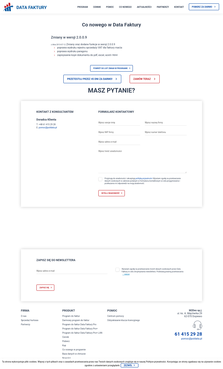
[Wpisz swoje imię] (119, 122)
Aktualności (144, 7)
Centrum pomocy (115, 316)
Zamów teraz (142, 78)
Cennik (97, 7)
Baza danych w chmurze (74, 354)
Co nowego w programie (74, 349)
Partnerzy (163, 7)
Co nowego (125, 7)
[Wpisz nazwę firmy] (166, 122)
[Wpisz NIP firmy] (119, 132)
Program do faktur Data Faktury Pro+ (80, 328)
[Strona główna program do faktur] (25, 7)
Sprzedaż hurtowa (29, 320)
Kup (64, 345)
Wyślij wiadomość (110, 193)
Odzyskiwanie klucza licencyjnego (123, 320)
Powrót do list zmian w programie (110, 68)
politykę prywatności (144, 178)
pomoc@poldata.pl (48, 127)
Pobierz (66, 341)
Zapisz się (44, 288)
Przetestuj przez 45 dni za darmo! (89, 78)
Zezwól (128, 365)
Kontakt (179, 7)
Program (82, 7)
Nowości (66, 358)
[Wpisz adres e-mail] (119, 142)
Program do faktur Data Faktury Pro (79, 324)
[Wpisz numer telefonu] (166, 132)
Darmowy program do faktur (75, 320)
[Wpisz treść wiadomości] (142, 160)
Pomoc (110, 7)
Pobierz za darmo (202, 7)
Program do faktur (71, 316)
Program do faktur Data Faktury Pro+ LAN (82, 333)
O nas (23, 316)
